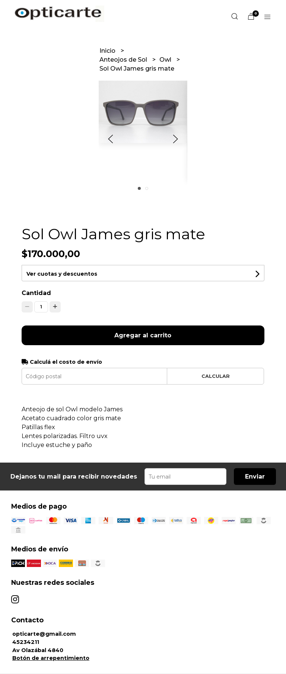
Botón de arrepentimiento (50, 658)
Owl (166, 59)
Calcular (215, 376)
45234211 (25, 642)
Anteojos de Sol (124, 59)
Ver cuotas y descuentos (61, 273)
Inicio (108, 50)
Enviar (255, 476)
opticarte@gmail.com (44, 634)
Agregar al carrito (142, 335)
